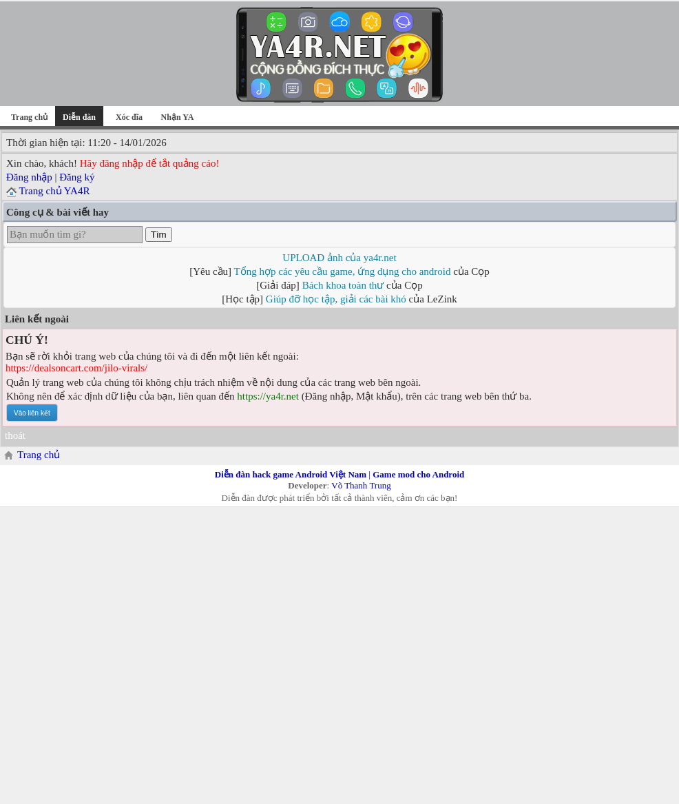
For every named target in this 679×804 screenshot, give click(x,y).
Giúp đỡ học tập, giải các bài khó (336, 299)
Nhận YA (177, 117)
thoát (15, 435)
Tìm (159, 234)
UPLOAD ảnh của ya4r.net (339, 257)
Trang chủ (29, 117)
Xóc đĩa (129, 117)
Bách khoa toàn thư (343, 285)
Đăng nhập (29, 177)
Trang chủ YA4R (54, 190)
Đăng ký (76, 177)
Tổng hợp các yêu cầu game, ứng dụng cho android (342, 271)
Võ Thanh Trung (360, 485)
